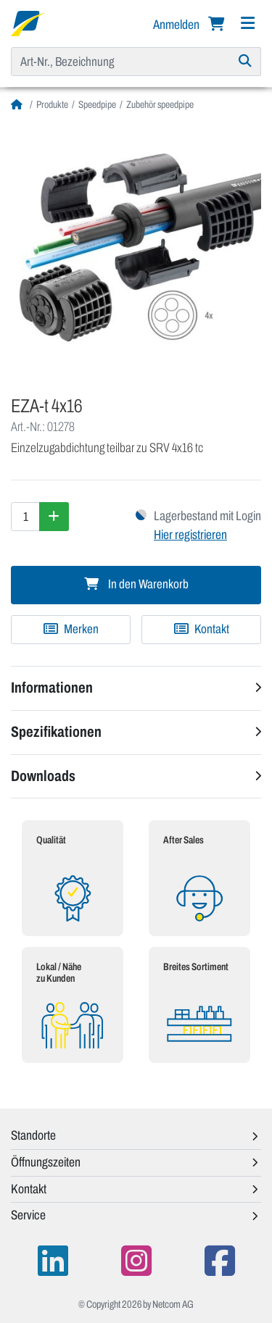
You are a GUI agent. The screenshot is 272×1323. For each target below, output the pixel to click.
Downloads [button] (43, 776)
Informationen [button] (52, 688)
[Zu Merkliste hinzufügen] (71, 629)
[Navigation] (247, 23)
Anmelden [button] (177, 24)
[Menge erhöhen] (54, 516)
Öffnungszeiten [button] (46, 1162)
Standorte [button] (33, 1135)
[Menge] (25, 516)
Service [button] (28, 1215)
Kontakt (201, 629)
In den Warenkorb (136, 584)
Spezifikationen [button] (56, 732)
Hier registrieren (190, 534)
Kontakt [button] (28, 1189)
